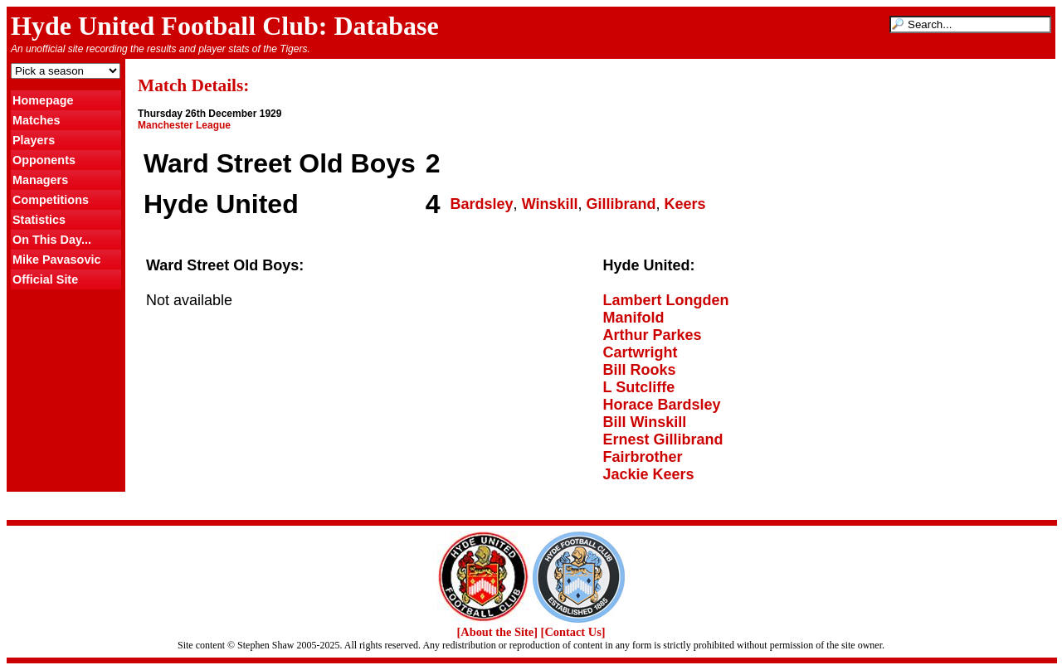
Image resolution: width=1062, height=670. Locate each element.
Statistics (39, 219)
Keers (685, 204)
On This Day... (51, 239)
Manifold (634, 317)
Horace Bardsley (662, 404)
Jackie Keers (648, 474)
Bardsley (482, 204)
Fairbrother (643, 457)
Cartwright (640, 352)
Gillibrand (621, 204)
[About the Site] (497, 631)
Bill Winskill (645, 422)
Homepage (43, 100)
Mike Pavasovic (56, 259)
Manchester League (184, 125)
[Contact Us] (573, 631)
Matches (36, 120)
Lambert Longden (666, 300)
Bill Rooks (639, 370)
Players (33, 140)
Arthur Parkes (652, 335)
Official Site (45, 279)
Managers (40, 180)
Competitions (50, 199)
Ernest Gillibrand (663, 439)
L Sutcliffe (639, 387)
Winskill (550, 204)
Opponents (44, 160)
